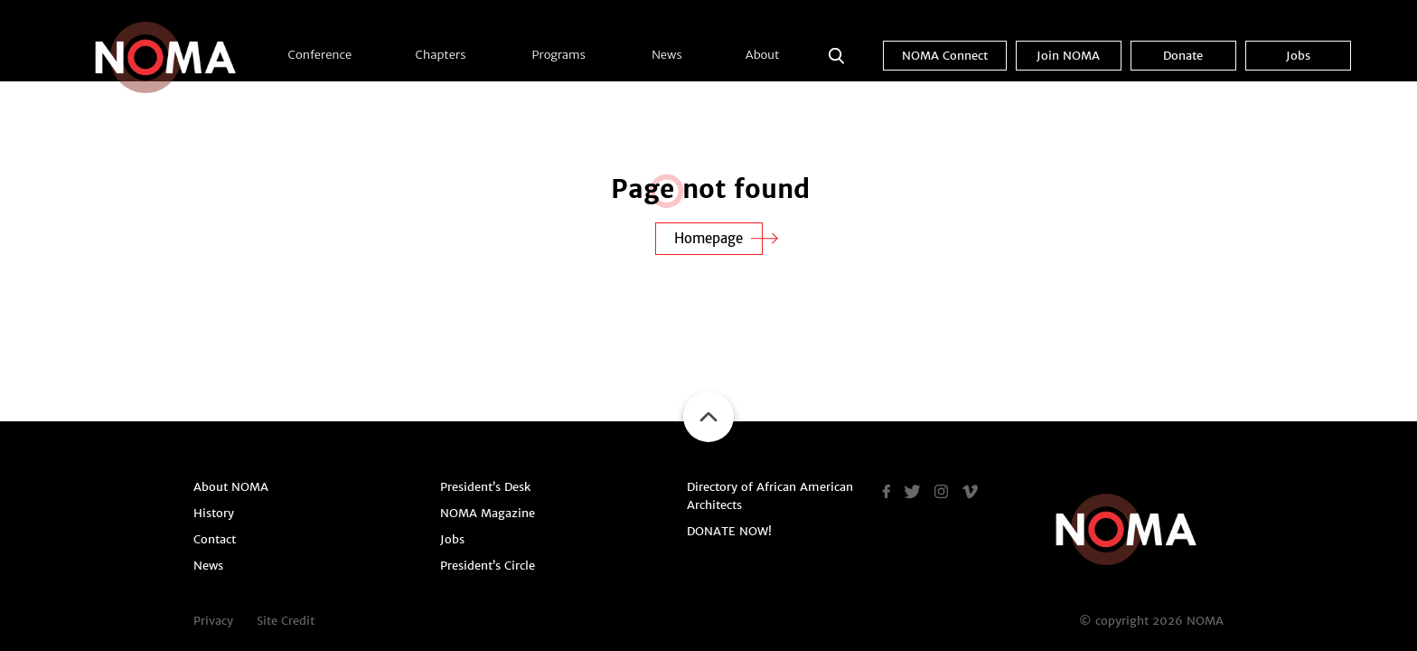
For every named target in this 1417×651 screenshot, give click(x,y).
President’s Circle (487, 565)
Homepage (708, 238)
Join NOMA (1068, 55)
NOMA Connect (945, 55)
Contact (214, 539)
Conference (320, 54)
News (666, 54)
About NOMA (230, 487)
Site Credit (285, 620)
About (763, 54)
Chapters (441, 54)
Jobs (1298, 55)
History (213, 513)
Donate (1183, 55)
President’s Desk (485, 487)
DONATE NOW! (729, 531)
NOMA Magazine (487, 513)
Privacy (213, 620)
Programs (559, 54)
